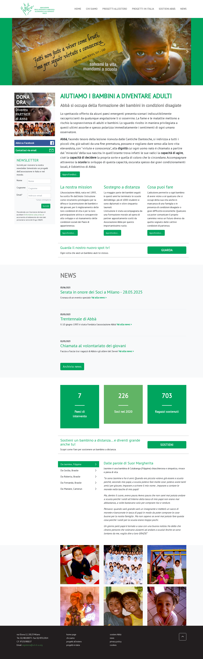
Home (77, 8)
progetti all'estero (74, 641)
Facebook (25, 143)
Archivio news (72, 367)
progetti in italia (73, 645)
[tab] (78, 464)
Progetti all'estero (114, 8)
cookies (113, 645)
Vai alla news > (99, 297)
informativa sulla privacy (34, 215)
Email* (19, 194)
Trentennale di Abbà (78, 319)
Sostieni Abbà (167, 8)
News (183, 8)
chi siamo (70, 638)
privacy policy (115, 641)
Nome (19, 180)
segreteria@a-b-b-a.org (32, 645)
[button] (16, 51)
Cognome (21, 187)
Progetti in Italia (143, 8)
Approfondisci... (70, 174)
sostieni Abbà (115, 634)
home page (71, 634)
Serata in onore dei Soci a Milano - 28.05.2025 (101, 292)
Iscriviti (46, 206)
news (112, 638)
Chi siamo (91, 8)
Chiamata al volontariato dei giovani (93, 345)
